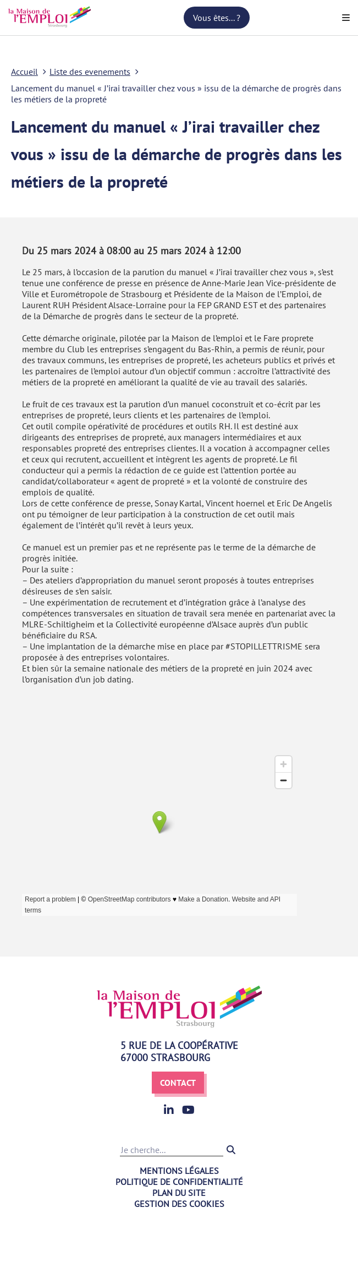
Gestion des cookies (179, 1203)
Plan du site (179, 1192)
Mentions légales (179, 1170)
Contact (178, 1082)
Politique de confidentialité (179, 1181)
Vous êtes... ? (216, 17)
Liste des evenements (89, 71)
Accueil (24, 71)
